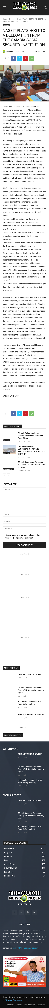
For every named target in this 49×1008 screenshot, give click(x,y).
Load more (24, 727)
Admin (10, 51)
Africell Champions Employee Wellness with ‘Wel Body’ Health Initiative (31, 464)
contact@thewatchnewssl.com (26, 948)
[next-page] (8, 475)
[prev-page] (4, 475)
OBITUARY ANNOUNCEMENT (30, 675)
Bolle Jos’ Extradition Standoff (31, 715)
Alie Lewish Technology (13, 1000)
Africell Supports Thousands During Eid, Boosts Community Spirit (31, 690)
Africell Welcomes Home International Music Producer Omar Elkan (30, 435)
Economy (12, 19)
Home (5, 19)
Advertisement (8, 469)
